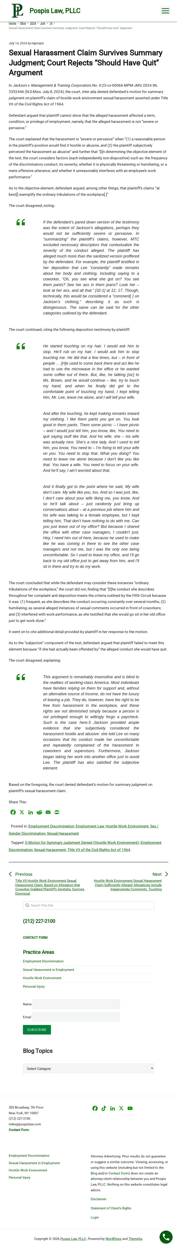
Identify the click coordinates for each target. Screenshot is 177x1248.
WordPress (113, 1239)
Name (27, 1004)
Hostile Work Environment (127, 826)
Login (95, 1217)
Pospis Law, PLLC (73, 1239)
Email (71, 1017)
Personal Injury (34, 987)
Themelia (135, 1239)
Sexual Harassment (63, 833)
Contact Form (119, 1173)
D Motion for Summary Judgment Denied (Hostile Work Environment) (82, 842)
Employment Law (90, 826)
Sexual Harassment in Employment (48, 970)
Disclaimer (98, 1199)
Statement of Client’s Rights (111, 1208)
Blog (94, 1173)
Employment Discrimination (51, 826)
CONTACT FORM (35, 938)
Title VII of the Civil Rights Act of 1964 (99, 850)
